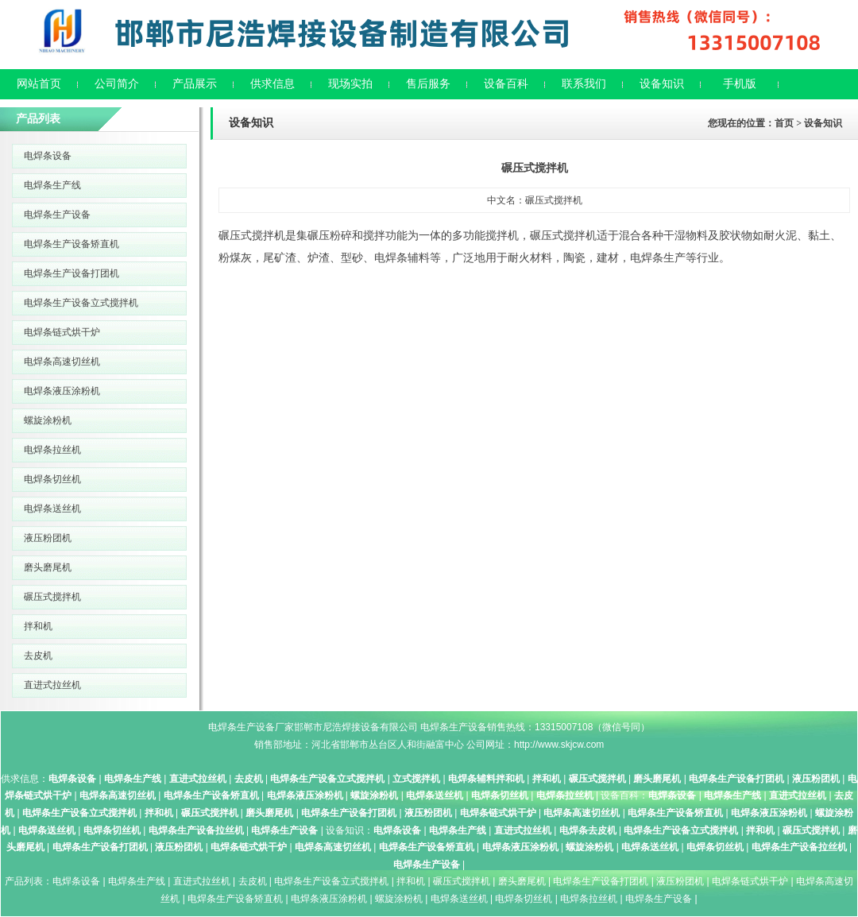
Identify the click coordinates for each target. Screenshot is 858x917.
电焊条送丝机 (52, 508)
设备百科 (506, 84)
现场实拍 (350, 84)
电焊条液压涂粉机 (62, 391)
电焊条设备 (48, 155)
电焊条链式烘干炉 (62, 332)
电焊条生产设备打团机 (71, 273)
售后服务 (428, 84)
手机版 (739, 84)
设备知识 (662, 84)
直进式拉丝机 (52, 685)
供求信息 (272, 84)
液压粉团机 (48, 538)
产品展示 (194, 84)
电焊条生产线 (52, 185)
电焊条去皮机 (587, 830)
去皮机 (38, 655)
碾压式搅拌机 (52, 596)
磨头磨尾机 (48, 567)
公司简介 (117, 84)
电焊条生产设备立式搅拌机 (81, 302)
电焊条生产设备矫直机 (71, 244)
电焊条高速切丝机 (62, 361)
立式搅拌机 (416, 778)
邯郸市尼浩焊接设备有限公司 (356, 727)
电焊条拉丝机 (52, 449)
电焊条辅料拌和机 (486, 778)
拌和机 (38, 626)
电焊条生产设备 (57, 214)
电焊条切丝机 (52, 479)
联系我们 (584, 84)
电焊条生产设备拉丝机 (196, 830)
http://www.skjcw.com (559, 744)
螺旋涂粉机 (48, 420)
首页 (784, 123)
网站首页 (39, 84)
